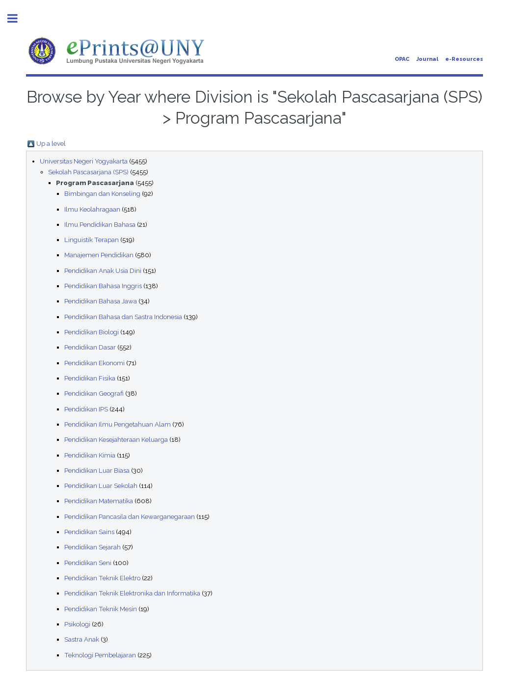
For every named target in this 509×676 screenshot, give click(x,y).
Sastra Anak (81, 639)
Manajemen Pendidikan (99, 255)
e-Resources (464, 59)
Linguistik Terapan (91, 239)
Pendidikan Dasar (90, 347)
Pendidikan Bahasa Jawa (100, 301)
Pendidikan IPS (86, 409)
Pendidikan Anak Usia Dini (102, 270)
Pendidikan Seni (87, 563)
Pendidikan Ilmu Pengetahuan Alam (117, 424)
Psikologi (77, 624)
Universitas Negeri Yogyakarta (84, 161)
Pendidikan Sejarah (92, 547)
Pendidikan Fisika (89, 378)
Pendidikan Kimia (89, 455)
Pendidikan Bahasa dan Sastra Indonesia (123, 317)
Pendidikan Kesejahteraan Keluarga (116, 439)
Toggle (17, 18)
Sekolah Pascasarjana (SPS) (88, 172)
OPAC (402, 59)
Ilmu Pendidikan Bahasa (99, 224)
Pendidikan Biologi (91, 332)
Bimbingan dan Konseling (102, 193)
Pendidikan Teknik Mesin (100, 609)
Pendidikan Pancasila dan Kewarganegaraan (129, 516)
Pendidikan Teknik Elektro (102, 578)
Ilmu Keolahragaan (92, 209)
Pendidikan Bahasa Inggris (103, 286)
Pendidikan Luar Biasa (97, 470)
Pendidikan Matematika (98, 501)
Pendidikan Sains (89, 532)
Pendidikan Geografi (94, 393)
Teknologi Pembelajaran (100, 655)
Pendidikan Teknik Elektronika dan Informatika (132, 593)
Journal (427, 59)
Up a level (51, 143)
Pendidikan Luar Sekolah (100, 485)
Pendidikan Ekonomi (94, 363)
